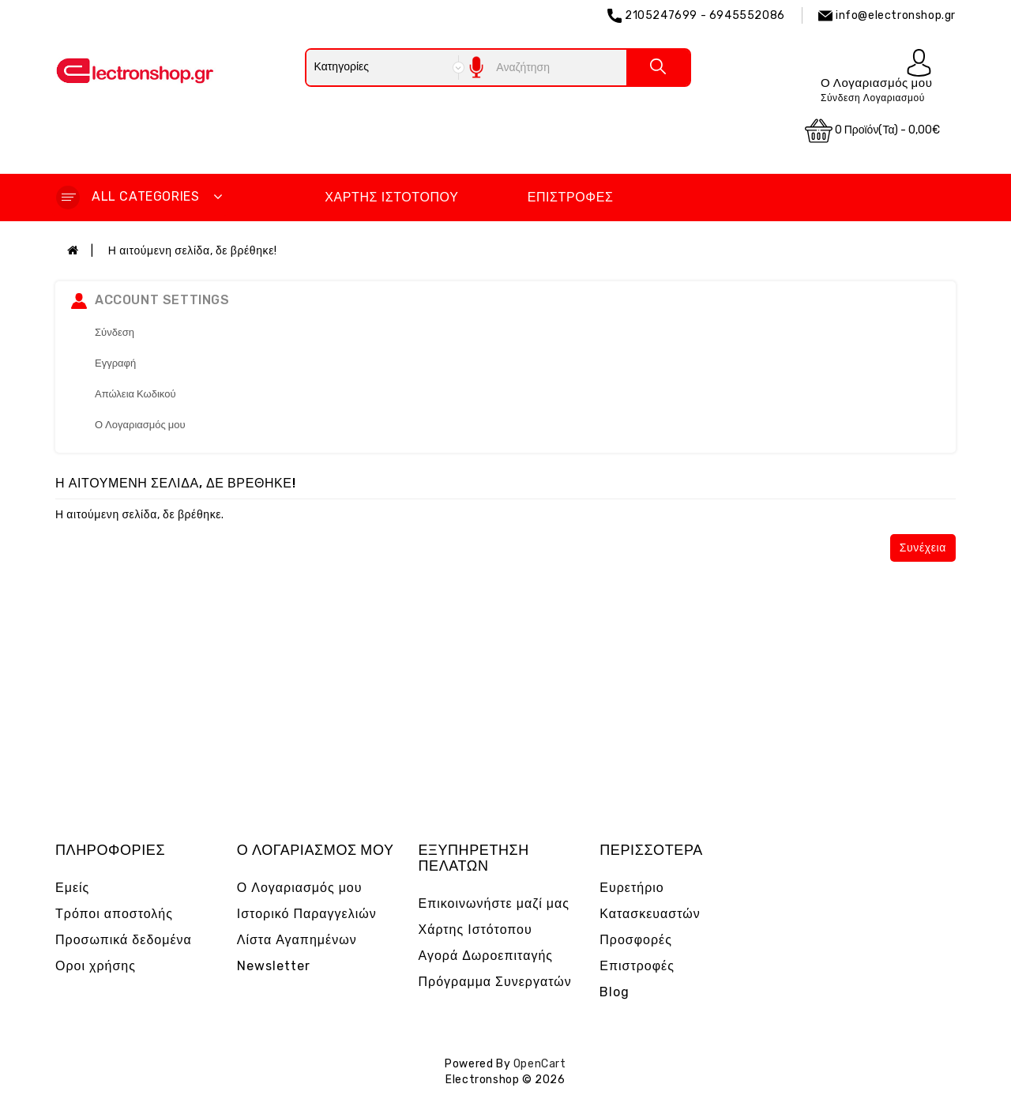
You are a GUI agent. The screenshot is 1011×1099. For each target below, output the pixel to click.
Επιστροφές (571, 197)
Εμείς (72, 887)
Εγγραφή (115, 363)
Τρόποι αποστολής (114, 913)
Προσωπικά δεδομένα (123, 939)
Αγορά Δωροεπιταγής (486, 955)
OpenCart (539, 1064)
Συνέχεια (923, 548)
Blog (614, 991)
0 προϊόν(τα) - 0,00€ (873, 131)
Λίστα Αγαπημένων (297, 939)
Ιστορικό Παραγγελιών (307, 913)
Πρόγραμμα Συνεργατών (495, 981)
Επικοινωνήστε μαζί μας (494, 903)
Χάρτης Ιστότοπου (391, 197)
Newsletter (273, 965)
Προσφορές (635, 939)
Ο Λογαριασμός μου (140, 425)
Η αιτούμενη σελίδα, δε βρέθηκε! (192, 251)
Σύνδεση (114, 332)
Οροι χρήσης (95, 965)
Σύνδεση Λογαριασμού (873, 98)
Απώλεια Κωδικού (135, 394)
